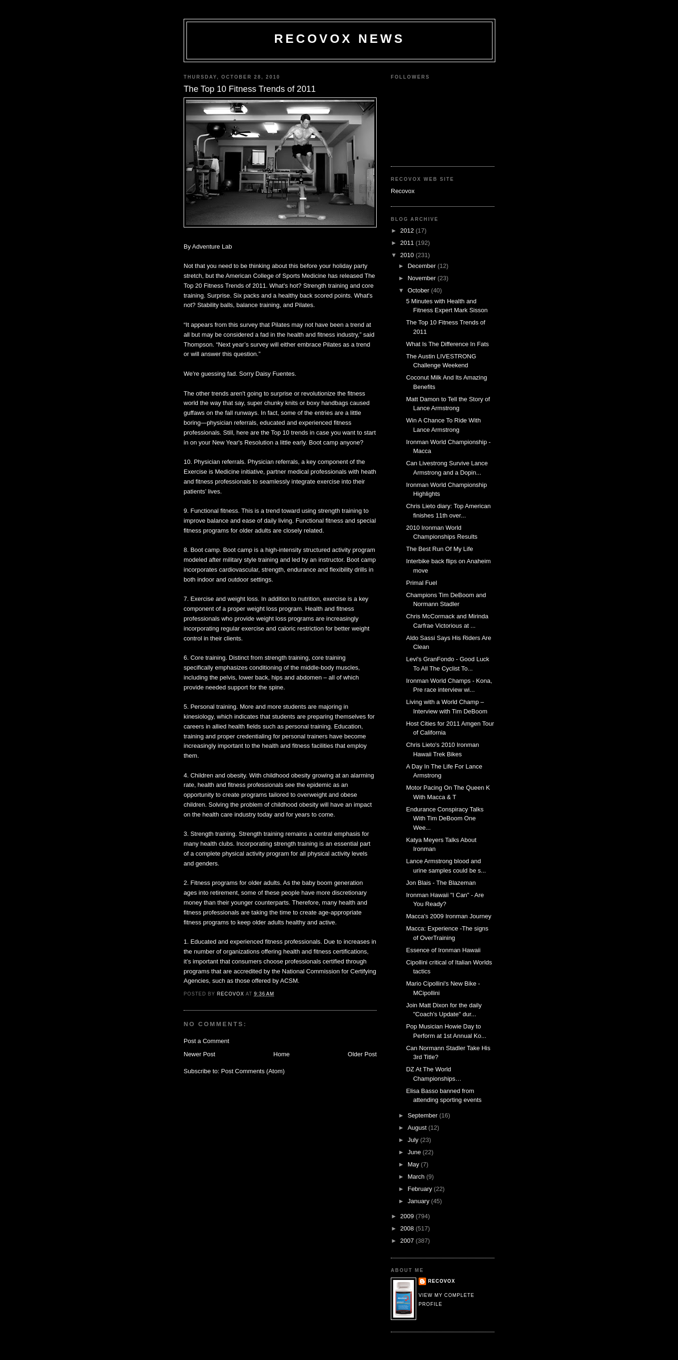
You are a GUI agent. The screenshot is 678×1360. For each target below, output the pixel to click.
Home (282, 1054)
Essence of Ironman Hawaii (443, 950)
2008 (408, 1228)
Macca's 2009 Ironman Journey (448, 916)
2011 (408, 242)
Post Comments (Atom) (253, 1071)
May (414, 1164)
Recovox (403, 190)
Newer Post (199, 1054)
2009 (408, 1216)
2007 (408, 1240)
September (423, 1115)
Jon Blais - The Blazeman (441, 882)
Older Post (362, 1054)
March (417, 1176)
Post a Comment (206, 1040)
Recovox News (339, 39)
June (415, 1152)
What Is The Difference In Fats (447, 344)
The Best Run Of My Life (439, 548)
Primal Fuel (421, 582)
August (418, 1127)
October (419, 290)
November (423, 278)
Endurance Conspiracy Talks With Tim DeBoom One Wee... (445, 818)
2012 (408, 230)
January (419, 1201)
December (423, 265)
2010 (408, 255)
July (414, 1139)
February (421, 1188)
